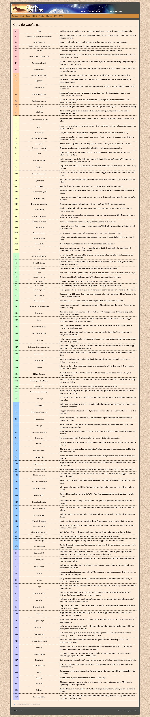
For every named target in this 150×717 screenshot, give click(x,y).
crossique (25, 704)
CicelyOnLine (20, 711)
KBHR (34, 16)
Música (48, 16)
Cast (22, 16)
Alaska (41, 16)
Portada (15, 16)
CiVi (55, 16)
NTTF (61, 16)
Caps (28, 16)
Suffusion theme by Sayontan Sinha (128, 711)
